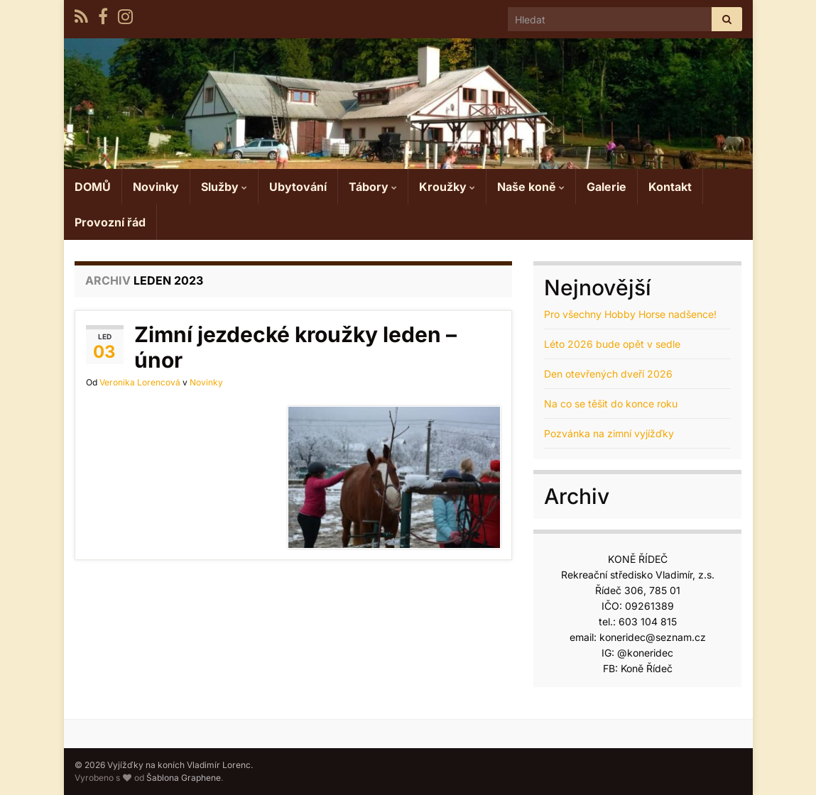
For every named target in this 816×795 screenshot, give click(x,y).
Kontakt (670, 187)
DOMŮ (93, 187)
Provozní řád (110, 222)
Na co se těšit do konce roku (611, 404)
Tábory (373, 187)
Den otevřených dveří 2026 (608, 374)
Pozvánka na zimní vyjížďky (609, 433)
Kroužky (447, 187)
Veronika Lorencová (139, 382)
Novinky (156, 187)
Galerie (606, 187)
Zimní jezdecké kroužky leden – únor (295, 347)
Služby (224, 187)
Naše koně (531, 187)
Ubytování (298, 187)
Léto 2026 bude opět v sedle (612, 344)
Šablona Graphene (183, 777)
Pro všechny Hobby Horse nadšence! (630, 314)
